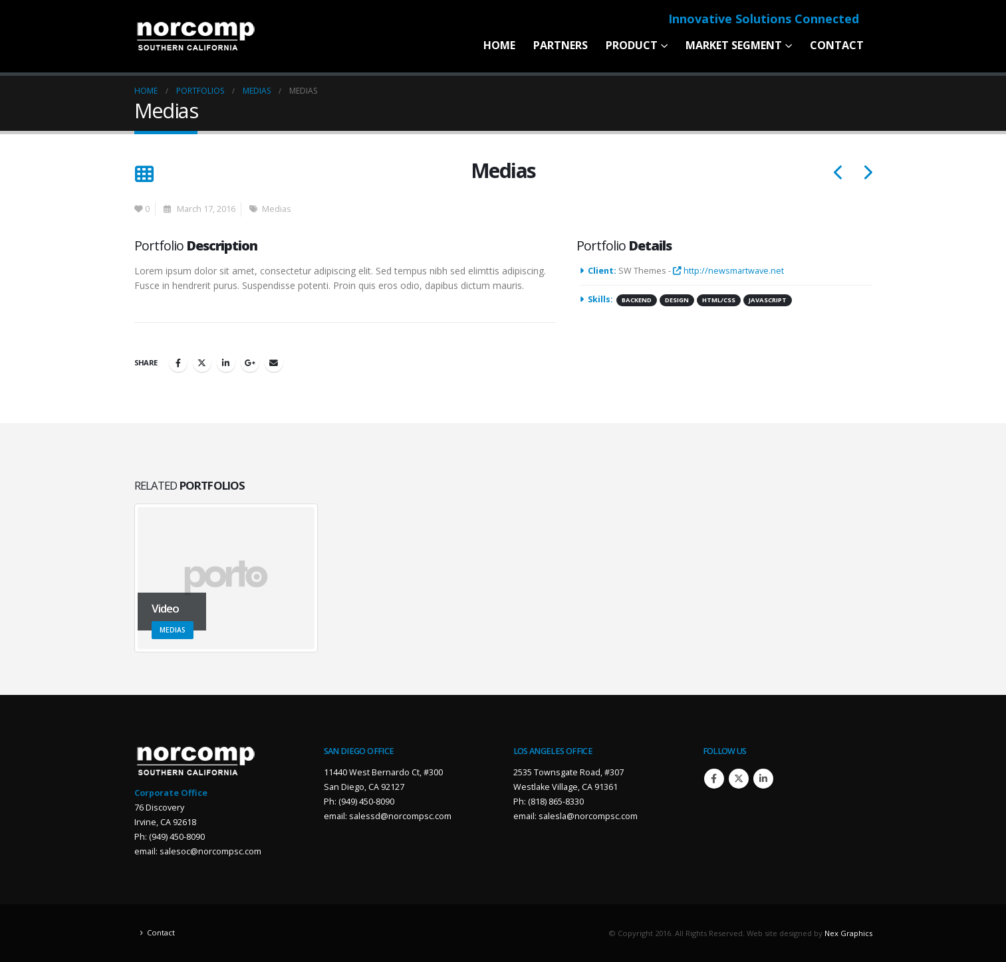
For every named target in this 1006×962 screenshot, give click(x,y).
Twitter (202, 362)
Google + (250, 362)
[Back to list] (144, 175)
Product (632, 45)
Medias (276, 209)
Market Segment (734, 45)
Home (499, 45)
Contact (837, 45)
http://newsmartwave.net (728, 270)
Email (274, 362)
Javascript (768, 300)
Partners (560, 45)
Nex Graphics (848, 933)
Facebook (178, 362)
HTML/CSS (718, 300)
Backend (637, 300)
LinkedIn (226, 362)
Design (677, 300)
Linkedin (763, 779)
